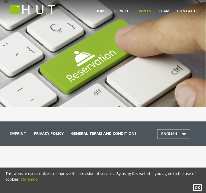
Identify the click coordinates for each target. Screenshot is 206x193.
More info (29, 179)
